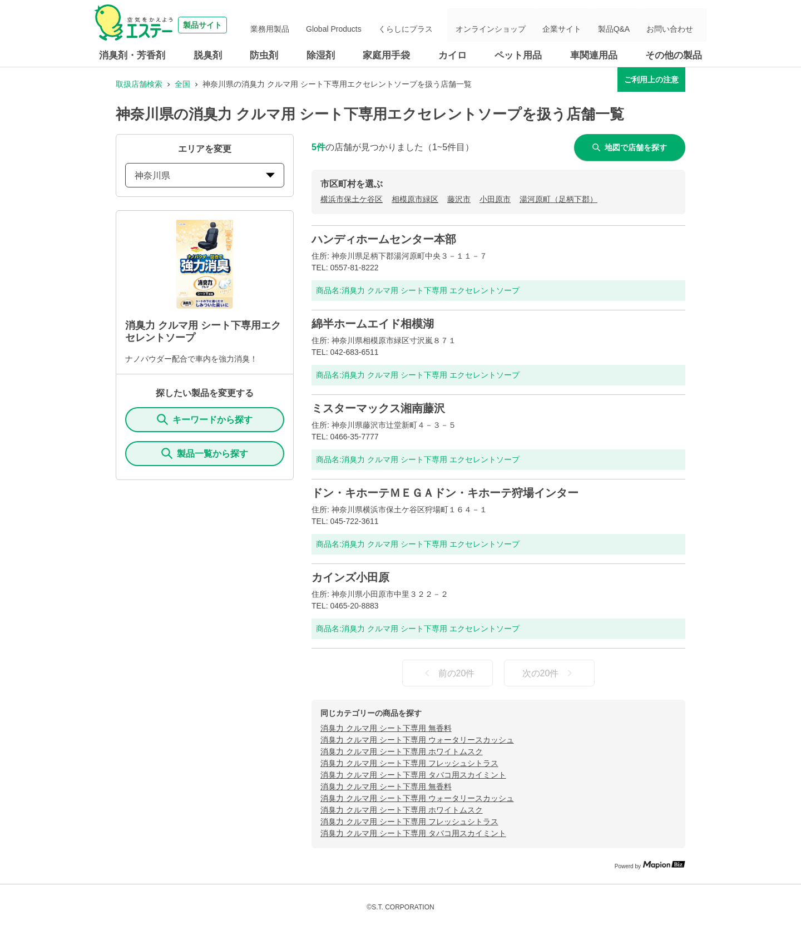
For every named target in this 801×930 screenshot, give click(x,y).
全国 (182, 84)
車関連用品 (593, 55)
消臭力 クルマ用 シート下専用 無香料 (386, 728)
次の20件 (549, 673)
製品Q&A (628, 25)
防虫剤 (264, 55)
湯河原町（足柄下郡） (558, 199)
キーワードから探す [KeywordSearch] (205, 419)
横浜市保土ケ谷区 (351, 199)
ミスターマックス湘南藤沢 (378, 408)
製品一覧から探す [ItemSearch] (204, 453)
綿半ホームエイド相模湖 (373, 324)
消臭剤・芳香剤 (132, 55)
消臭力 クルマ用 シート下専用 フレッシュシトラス (409, 763)
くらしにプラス (444, 25)
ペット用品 (518, 55)
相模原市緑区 (415, 199)
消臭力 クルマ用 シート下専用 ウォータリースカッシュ (417, 739)
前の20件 (448, 673)
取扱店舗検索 (139, 84)
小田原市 (495, 199)
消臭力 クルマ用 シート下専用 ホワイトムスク (401, 751)
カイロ (452, 55)
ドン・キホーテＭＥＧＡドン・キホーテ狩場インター (445, 493)
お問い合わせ (675, 25)
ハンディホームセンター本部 (384, 239)
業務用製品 (327, 25)
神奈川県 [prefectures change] (205, 175)
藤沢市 (459, 199)
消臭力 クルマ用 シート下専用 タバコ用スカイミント (413, 774)
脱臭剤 (208, 55)
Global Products (382, 25)
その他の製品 (673, 55)
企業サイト (584, 25)
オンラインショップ (522, 25)
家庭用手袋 (386, 55)
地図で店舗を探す (629, 147)
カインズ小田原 (350, 577)
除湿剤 (320, 55)
